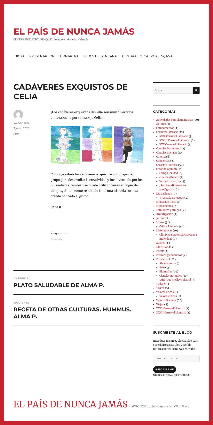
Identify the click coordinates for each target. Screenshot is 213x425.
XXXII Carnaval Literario (171, 312)
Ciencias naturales (170, 275)
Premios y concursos (169, 255)
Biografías (165, 271)
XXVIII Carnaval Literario (174, 140)
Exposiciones (164, 206)
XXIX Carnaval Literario (173, 136)
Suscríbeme (164, 369)
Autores (161, 124)
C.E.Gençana (21, 122)
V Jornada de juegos (171, 197)
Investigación (164, 214)
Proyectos (162, 259)
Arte (16, 133)
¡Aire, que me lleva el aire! (175, 279)
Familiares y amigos (168, 210)
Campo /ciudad (168, 173)
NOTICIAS (162, 247)
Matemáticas (164, 230)
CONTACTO (69, 56)
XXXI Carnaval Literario (170, 308)
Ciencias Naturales (167, 148)
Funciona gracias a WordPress (170, 406)
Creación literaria (167, 165)
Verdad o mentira (170, 181)
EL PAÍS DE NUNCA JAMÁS (74, 31)
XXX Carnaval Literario (173, 144)
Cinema (161, 156)
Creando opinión (166, 169)
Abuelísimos (167, 263)
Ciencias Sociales (166, 152)
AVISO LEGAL (139, 406)
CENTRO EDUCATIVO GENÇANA (147, 56)
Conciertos (163, 160)
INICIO (18, 56)
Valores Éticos (165, 292)
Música (160, 243)
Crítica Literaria (168, 226)
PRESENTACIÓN (42, 56)
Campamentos (165, 128)
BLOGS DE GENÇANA (100, 56)
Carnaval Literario (167, 132)
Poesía (160, 251)
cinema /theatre (169, 177)
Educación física (166, 202)
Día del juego (164, 193)
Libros (160, 222)
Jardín (160, 218)
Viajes (160, 304)
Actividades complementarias (174, 119)
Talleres (161, 284)
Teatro (160, 288)
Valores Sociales (166, 300)
